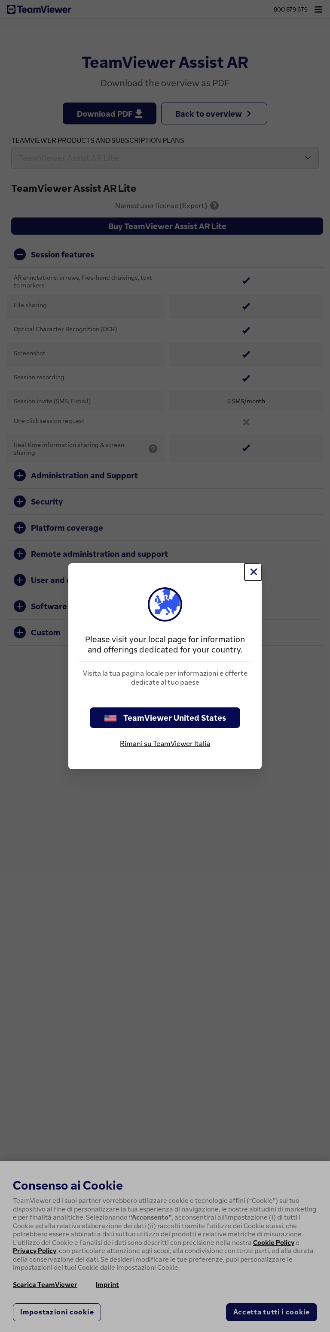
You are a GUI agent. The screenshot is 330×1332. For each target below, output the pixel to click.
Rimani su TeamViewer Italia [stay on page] (165, 743)
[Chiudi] (253, 571)
